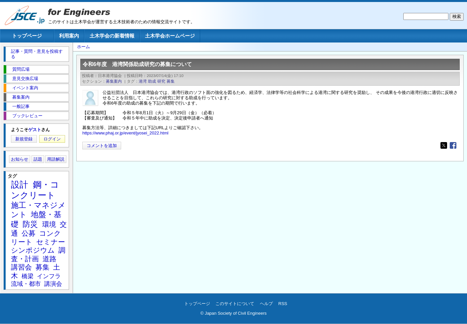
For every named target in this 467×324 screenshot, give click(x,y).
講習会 (21, 267)
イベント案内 (25, 87)
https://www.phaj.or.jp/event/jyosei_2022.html (125, 132)
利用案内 (69, 36)
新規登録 (24, 138)
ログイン (52, 138)
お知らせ (19, 159)
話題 (38, 159)
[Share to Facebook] (453, 145)
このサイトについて (234, 303)
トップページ (27, 36)
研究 (161, 81)
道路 (49, 259)
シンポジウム (33, 250)
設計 (19, 185)
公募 (29, 233)
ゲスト (34, 129)
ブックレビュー (27, 115)
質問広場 (21, 69)
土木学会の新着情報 (112, 36)
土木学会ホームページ (170, 36)
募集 (171, 81)
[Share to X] (443, 145)
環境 (49, 224)
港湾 (143, 81)
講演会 (53, 284)
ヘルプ (266, 303)
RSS (282, 303)
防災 (30, 224)
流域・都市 (26, 284)
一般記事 (21, 106)
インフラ (49, 276)
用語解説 (55, 159)
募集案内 (114, 81)
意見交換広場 (25, 78)
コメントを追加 (102, 145)
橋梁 (28, 276)
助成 (152, 81)
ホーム (83, 46)
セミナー (50, 242)
